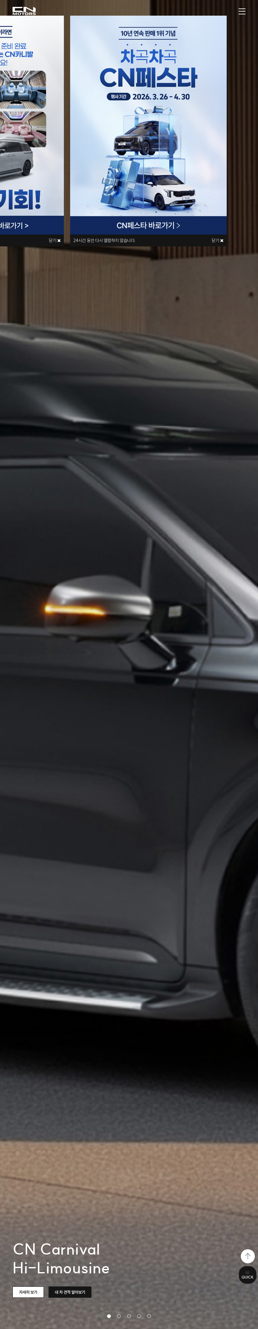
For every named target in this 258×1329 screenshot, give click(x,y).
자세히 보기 (28, 1292)
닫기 (218, 240)
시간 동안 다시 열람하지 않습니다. (104, 240)
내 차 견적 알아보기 (70, 1292)
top (248, 1256)
